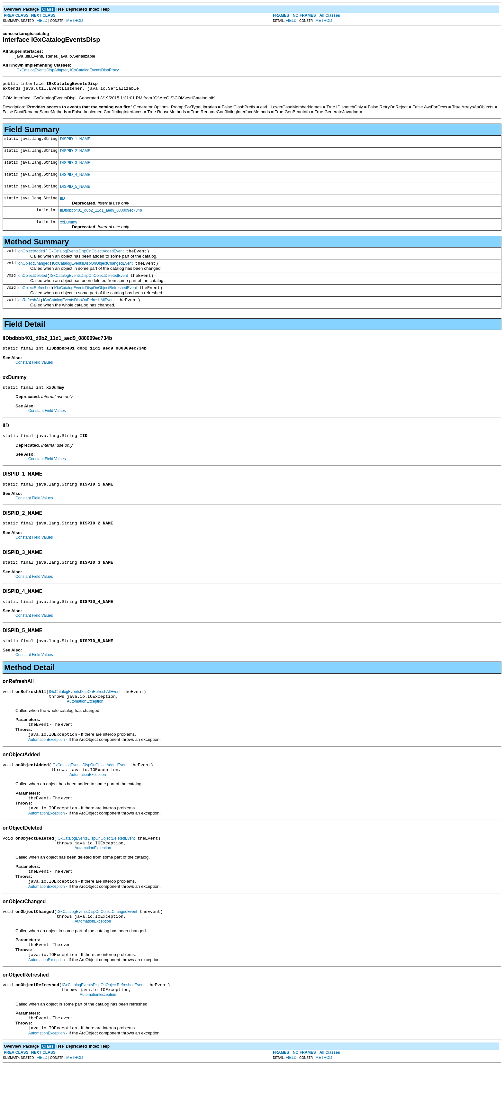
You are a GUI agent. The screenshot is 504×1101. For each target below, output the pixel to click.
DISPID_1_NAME (75, 141)
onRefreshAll (29, 307)
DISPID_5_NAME (75, 188)
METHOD (74, 20)
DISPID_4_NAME (75, 176)
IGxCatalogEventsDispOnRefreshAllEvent (79, 307)
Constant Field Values (34, 370)
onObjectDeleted (32, 280)
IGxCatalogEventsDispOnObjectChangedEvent (92, 267)
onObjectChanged (34, 267)
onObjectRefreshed (34, 293)
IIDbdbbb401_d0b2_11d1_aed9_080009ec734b (101, 212)
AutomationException (85, 718)
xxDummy (68, 224)
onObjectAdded (31, 254)
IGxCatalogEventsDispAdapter (41, 70)
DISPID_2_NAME (75, 152)
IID (62, 200)
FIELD (42, 20)
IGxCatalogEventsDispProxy (94, 70)
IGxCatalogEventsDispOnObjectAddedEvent (86, 254)
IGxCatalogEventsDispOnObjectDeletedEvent (89, 280)
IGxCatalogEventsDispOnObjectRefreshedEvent (95, 293)
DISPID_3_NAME (75, 164)
